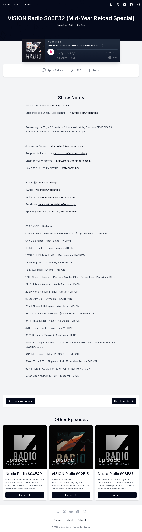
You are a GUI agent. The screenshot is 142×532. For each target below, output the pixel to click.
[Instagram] (138, 4)
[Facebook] (131, 4)
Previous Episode (20, 401)
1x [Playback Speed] (68, 53)
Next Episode (124, 401)
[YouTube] (124, 4)
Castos (87, 527)
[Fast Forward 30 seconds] (73, 53)
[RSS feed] (111, 4)
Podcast (6, 4)
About (17, 4)
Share (73, 58)
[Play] (50, 52)
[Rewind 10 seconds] (62, 53)
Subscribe (28, 4)
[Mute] (58, 53)
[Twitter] (118, 4)
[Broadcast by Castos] (112, 57)
